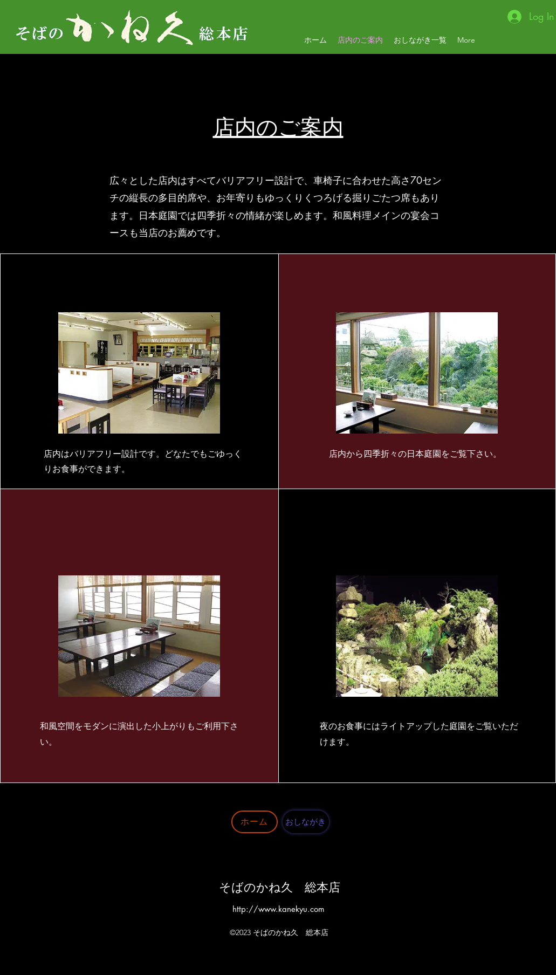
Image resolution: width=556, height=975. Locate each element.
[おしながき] (306, 822)
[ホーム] (254, 822)
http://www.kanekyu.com (278, 909)
